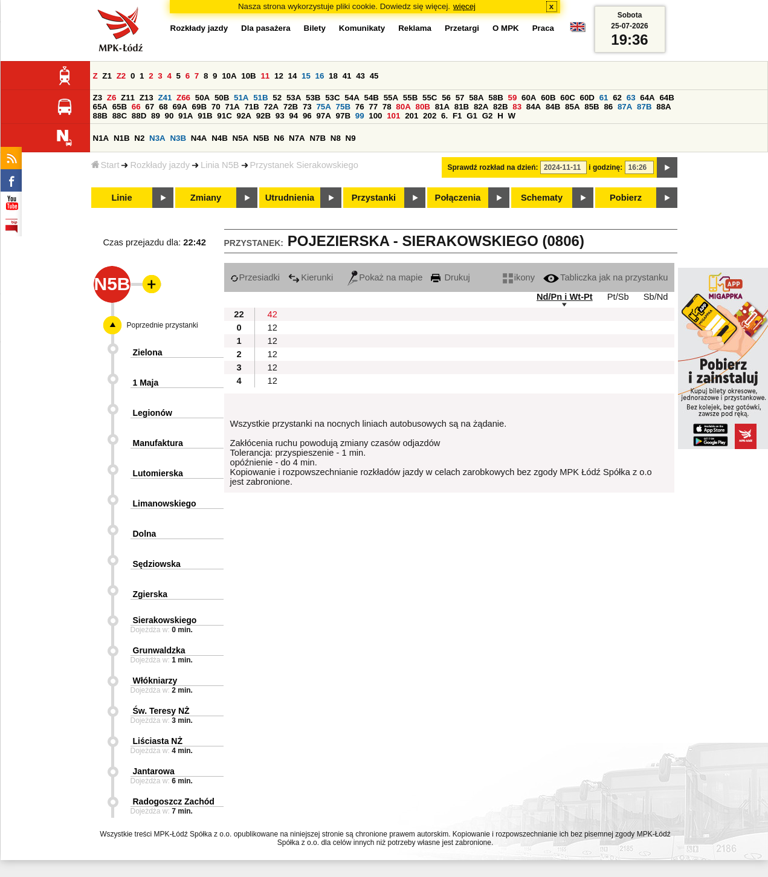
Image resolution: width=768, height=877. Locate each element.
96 (307, 115)
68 (163, 106)
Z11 (128, 97)
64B (666, 97)
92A (244, 115)
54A (351, 97)
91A (185, 115)
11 (264, 75)
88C (119, 115)
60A (528, 97)
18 (333, 75)
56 (446, 97)
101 (393, 115)
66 (136, 106)
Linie (121, 197)
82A (481, 106)
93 (280, 115)
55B (410, 97)
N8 (336, 138)
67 (149, 106)
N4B (219, 138)
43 (360, 75)
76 (359, 106)
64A (647, 97)
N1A (101, 138)
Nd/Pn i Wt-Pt (565, 297)
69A (179, 106)
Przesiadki (255, 277)
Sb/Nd (656, 297)
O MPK (505, 28)
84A (533, 106)
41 (347, 75)
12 (278, 75)
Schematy (542, 197)
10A (229, 75)
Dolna (145, 534)
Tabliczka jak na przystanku (605, 277)
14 (292, 75)
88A (663, 106)
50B (222, 97)
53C (332, 97)
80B (422, 106)
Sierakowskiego (165, 620)
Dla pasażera (266, 28)
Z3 (98, 97)
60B (548, 97)
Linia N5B (220, 165)
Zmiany (205, 197)
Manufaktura (158, 443)
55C (429, 97)
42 (272, 314)
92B (263, 115)
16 (319, 75)
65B (119, 106)
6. (444, 115)
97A (323, 115)
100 (375, 115)
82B (500, 106)
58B (495, 97)
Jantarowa (154, 771)
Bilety (315, 28)
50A (202, 97)
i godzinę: (605, 167)
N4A (199, 138)
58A (476, 97)
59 (512, 97)
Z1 (107, 75)
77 (373, 106)
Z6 (112, 97)
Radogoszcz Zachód (174, 801)
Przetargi (462, 28)
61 (603, 97)
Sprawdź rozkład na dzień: (493, 167)
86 (608, 106)
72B (290, 106)
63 (631, 97)
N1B (122, 138)
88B (100, 115)
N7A (297, 138)
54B (371, 97)
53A (293, 97)
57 (460, 97)
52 (277, 97)
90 (169, 115)
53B (313, 97)
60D (587, 97)
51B (260, 97)
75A (323, 106)
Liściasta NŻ (157, 741)
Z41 (165, 97)
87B (644, 106)
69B (199, 106)
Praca (543, 28)
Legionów (152, 413)
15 (306, 75)
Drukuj (450, 277)
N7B (317, 138)
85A (572, 106)
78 (387, 106)
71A (232, 106)
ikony (519, 277)
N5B (261, 138)
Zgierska (150, 594)
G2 (487, 115)
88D (139, 115)
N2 (139, 138)
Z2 (121, 75)
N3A (157, 138)
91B (205, 115)
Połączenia (458, 197)
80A (403, 106)
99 (359, 115)
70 (216, 106)
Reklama (414, 28)
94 (293, 115)
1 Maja (146, 382)
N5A (241, 138)
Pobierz (626, 197)
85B (591, 106)
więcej (464, 6)
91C (224, 115)
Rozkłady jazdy (160, 165)
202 (429, 115)
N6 (279, 138)
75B (343, 106)
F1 (457, 115)
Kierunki (310, 277)
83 (516, 106)
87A (625, 106)
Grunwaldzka (159, 650)
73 (307, 106)
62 (617, 97)
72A (271, 106)
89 (155, 115)
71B (251, 106)
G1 (471, 115)
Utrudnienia (289, 197)
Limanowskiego (164, 503)
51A (241, 97)
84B (553, 106)
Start (105, 165)
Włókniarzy (155, 680)
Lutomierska (158, 473)
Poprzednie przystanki (162, 325)
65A (100, 106)
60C (567, 97)
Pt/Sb (618, 297)
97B (343, 115)
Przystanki (374, 197)
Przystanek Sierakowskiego (304, 165)
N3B (178, 138)
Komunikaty (362, 28)
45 (374, 75)
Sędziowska (157, 564)
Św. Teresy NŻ (161, 711)
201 (411, 115)
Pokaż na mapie (384, 277)
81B (461, 106)
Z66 (183, 97)
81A (442, 106)
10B (248, 75)
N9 (351, 138)
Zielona (148, 352)
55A (391, 97)
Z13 (146, 97)
